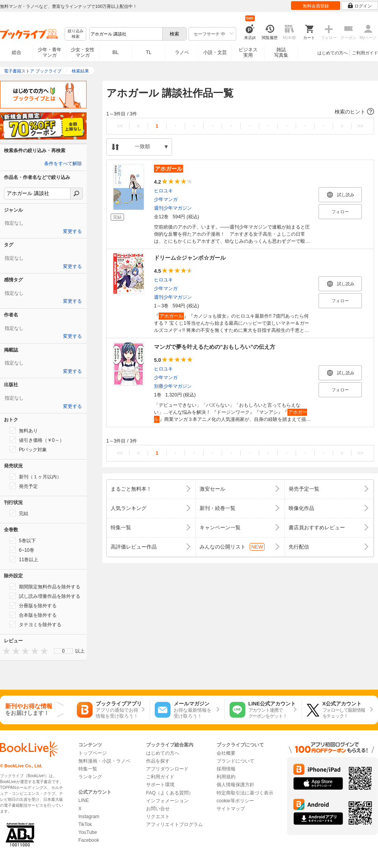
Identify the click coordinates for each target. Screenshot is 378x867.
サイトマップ (231, 808)
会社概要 (226, 753)
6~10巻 (21, 550)
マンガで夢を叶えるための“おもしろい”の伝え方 (214, 347)
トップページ (92, 753)
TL (148, 52)
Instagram (88, 816)
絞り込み (75, 34)
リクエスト (158, 816)
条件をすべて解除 (63, 163)
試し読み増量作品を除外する (44, 596)
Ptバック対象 (28, 449)
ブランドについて (235, 761)
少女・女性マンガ (82, 52)
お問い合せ (158, 808)
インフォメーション (167, 801)
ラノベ (182, 52)
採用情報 (226, 769)
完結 (18, 513)
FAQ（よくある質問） (169, 793)
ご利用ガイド (365, 52)
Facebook (88, 840)
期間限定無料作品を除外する (44, 586)
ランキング (90, 777)
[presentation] (5, 651)
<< (120, 126)
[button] (240, 112)
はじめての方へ (332, 52)
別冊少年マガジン (173, 386)
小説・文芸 (215, 52)
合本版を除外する (33, 615)
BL (116, 52)
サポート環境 (160, 784)
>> (360, 126)
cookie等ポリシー (235, 801)
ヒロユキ (163, 190)
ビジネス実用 (248, 52)
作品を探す (158, 761)
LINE (83, 800)
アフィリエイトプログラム (174, 824)
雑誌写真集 (281, 52)
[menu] (63, 651)
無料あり (23, 430)
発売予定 (23, 486)
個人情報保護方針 (235, 784)
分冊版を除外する (33, 605)
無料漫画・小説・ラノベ (104, 761)
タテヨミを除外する (35, 624)
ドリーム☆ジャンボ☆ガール (190, 258)
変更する (72, 231)
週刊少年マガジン (173, 208)
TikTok (85, 824)
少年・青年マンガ (49, 52)
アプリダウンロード (167, 769)
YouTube (87, 832)
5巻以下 (22, 540)
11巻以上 (23, 559)
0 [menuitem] (63, 651)
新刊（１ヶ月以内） (35, 476)
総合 (16, 52)
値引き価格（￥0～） (36, 440)
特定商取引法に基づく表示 (245, 793)
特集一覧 (87, 769)
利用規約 (226, 777)
